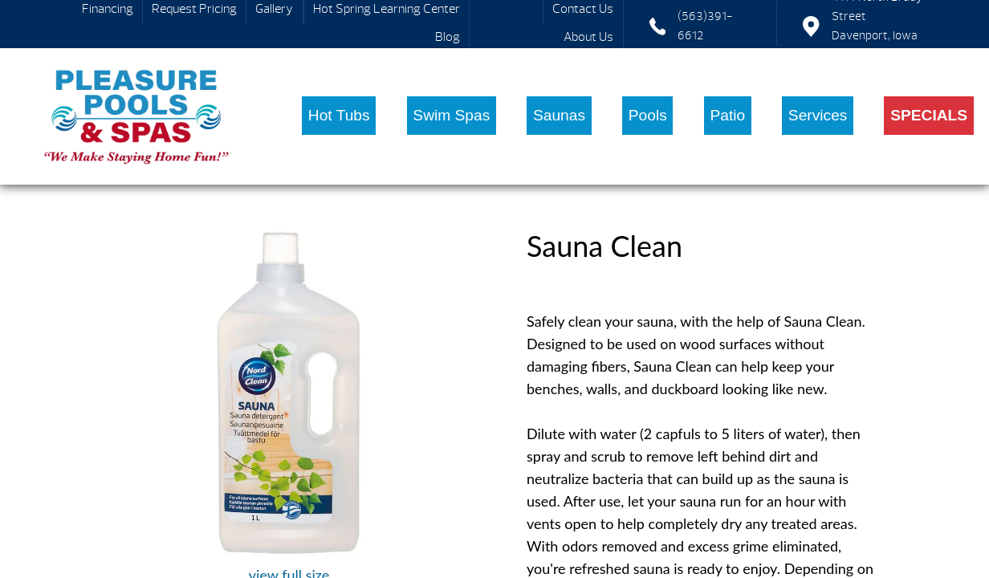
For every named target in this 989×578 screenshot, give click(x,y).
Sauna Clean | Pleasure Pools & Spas (137, 116)
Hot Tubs (339, 115)
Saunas (559, 115)
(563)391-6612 (705, 26)
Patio (727, 115)
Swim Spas (451, 115)
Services (818, 115)
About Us (588, 37)
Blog (447, 37)
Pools (648, 115)
